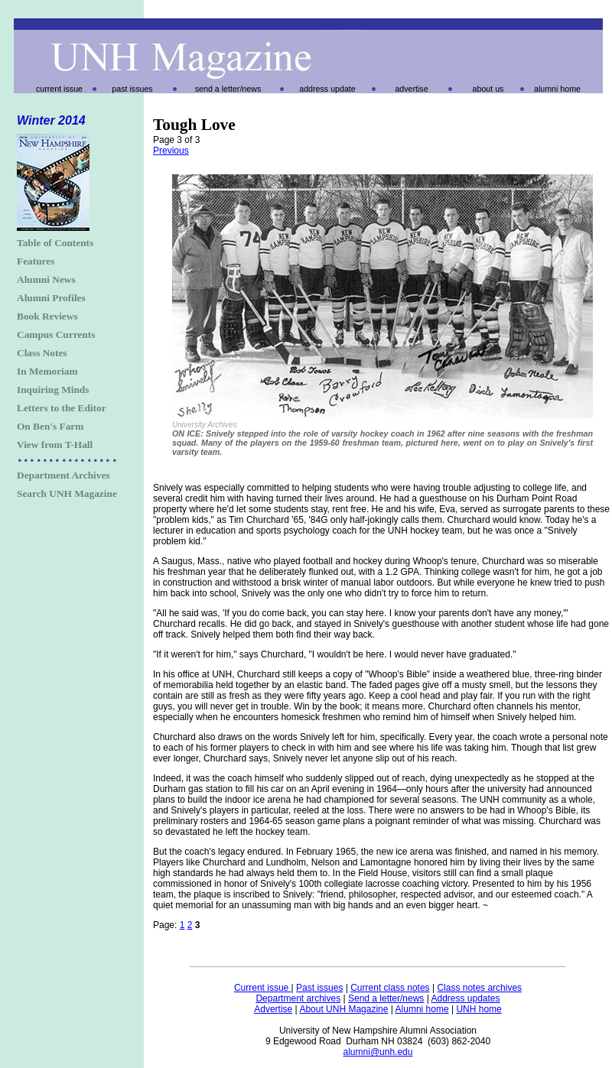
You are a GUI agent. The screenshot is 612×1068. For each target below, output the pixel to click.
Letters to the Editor (61, 408)
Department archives (298, 998)
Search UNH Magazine (67, 493)
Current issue (262, 987)
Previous (171, 150)
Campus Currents (56, 334)
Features (35, 261)
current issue (59, 88)
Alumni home (422, 1009)
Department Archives (63, 475)
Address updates (465, 998)
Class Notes (42, 353)
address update (327, 88)
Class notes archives (479, 987)
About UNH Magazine (343, 1009)
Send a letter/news (386, 998)
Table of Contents (55, 242)
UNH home (478, 1009)
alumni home (557, 88)
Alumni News (46, 279)
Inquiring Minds (53, 389)
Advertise (273, 1009)
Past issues (319, 987)
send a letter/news (228, 88)
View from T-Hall (55, 444)
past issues (132, 88)
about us (488, 88)
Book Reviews (47, 316)
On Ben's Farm (50, 426)
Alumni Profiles (51, 298)
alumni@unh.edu (378, 1052)
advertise (411, 88)
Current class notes (389, 987)
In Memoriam (47, 371)
